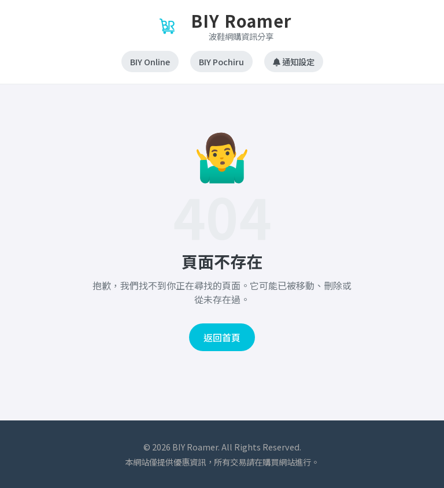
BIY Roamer (241, 21)
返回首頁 (222, 337)
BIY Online (150, 61)
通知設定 (293, 61)
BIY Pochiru (221, 61)
